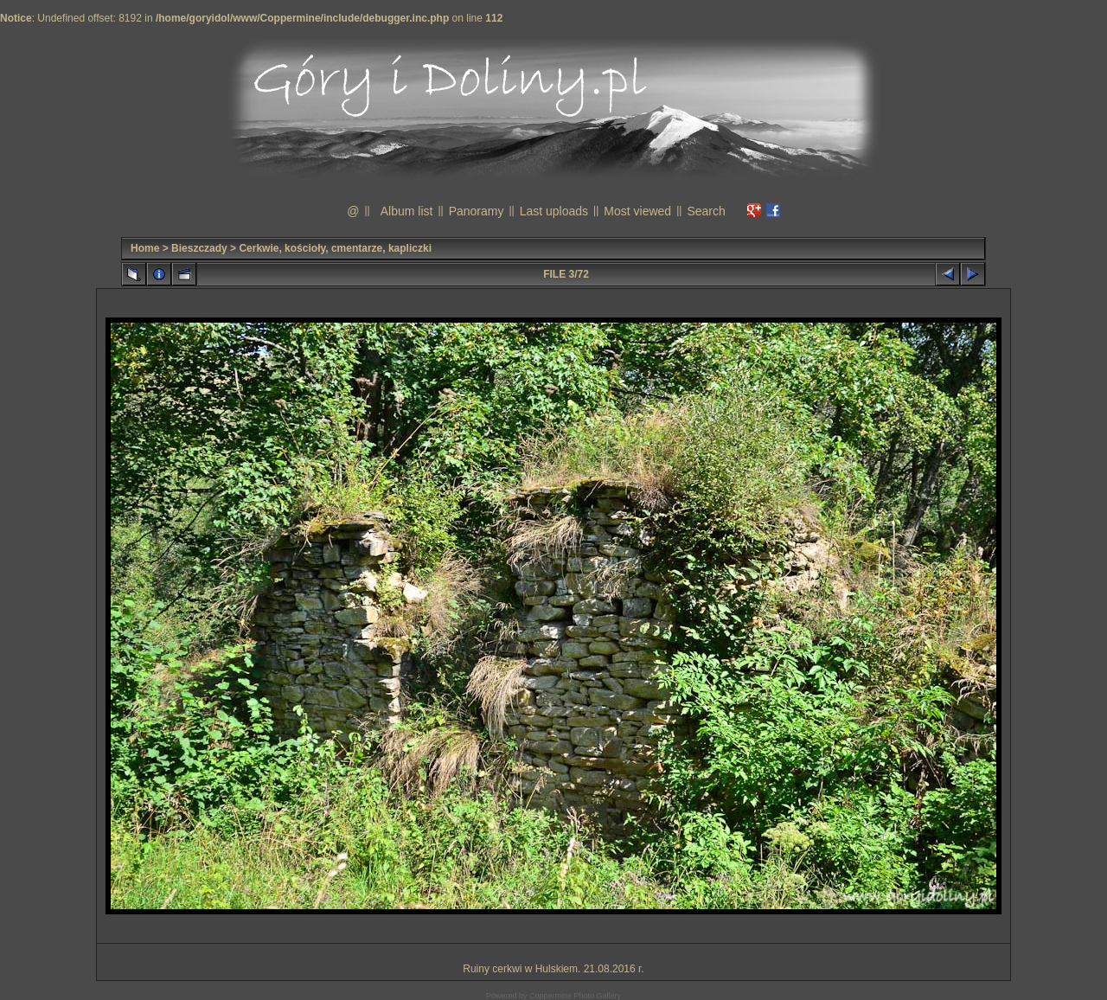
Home (145, 248)
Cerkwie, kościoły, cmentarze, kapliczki (335, 248)
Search (706, 211)
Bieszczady (199, 248)
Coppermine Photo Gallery (575, 995)
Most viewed (637, 211)
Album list (407, 211)
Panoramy (476, 211)
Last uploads (554, 211)
